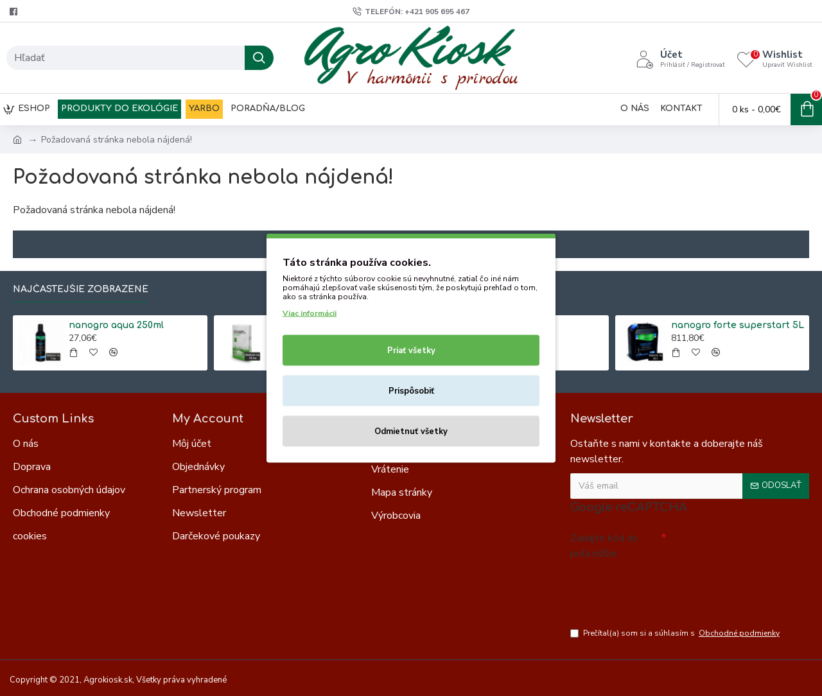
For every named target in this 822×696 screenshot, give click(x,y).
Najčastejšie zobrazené (80, 289)
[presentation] (660, 587)
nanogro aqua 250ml (116, 325)
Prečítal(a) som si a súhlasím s (676, 633)
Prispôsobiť (411, 391)
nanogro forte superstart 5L (737, 325)
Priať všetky (411, 350)
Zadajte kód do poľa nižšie (604, 546)
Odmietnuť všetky (411, 431)
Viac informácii (310, 313)
